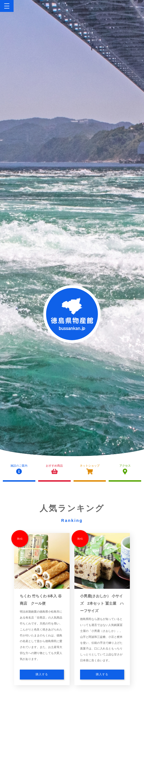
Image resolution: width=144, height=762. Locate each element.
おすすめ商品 (54, 469)
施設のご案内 (19, 469)
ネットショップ (90, 469)
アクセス (125, 469)
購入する (42, 674)
